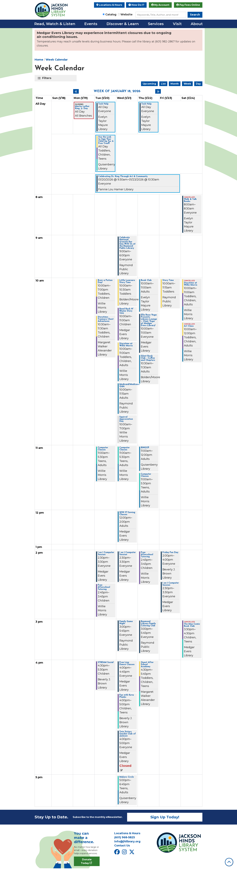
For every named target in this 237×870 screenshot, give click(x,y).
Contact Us (122, 845)
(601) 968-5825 (124, 837)
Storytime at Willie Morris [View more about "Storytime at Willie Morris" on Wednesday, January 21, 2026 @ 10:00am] (126, 345)
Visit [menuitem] (177, 24)
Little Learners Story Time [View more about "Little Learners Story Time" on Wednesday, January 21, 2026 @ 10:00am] (127, 281)
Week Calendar (57, 59)
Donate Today (86, 861)
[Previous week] (76, 91)
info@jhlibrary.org (127, 841)
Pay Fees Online (188, 4)
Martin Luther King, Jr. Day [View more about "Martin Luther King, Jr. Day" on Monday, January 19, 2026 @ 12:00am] (82, 107)
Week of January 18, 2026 (117, 91)
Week (187, 83)
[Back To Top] (229, 862)
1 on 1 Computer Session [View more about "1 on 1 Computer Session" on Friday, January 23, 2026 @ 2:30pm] (170, 584)
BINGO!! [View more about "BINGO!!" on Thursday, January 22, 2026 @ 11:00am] (145, 448)
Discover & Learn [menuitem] (123, 24)
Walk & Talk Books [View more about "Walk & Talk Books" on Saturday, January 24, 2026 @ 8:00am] (190, 200)
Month (174, 83)
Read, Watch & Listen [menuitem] (54, 24)
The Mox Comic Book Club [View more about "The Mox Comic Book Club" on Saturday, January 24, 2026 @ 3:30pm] (192, 625)
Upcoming (149, 83)
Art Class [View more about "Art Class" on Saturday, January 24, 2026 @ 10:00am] (189, 326)
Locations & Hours (109, 4)
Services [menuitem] (156, 24)
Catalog (110, 14)
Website (126, 14)
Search (195, 14)
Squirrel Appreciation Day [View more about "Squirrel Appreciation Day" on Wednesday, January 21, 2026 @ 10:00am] (126, 419)
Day (198, 83)
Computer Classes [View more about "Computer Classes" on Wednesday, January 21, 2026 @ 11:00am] (124, 449)
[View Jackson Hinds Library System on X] (132, 853)
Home (39, 59)
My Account (160, 4)
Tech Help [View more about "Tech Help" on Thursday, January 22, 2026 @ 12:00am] (146, 104)
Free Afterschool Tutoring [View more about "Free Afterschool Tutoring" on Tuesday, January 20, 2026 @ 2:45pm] (104, 587)
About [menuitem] (197, 24)
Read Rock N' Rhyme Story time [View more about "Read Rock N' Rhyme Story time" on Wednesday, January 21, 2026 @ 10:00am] (126, 311)
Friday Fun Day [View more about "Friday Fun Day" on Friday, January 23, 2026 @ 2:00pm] (170, 553)
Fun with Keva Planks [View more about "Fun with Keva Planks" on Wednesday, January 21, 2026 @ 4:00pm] (126, 696)
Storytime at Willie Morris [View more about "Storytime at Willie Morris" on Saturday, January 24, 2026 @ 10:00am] (190, 284)
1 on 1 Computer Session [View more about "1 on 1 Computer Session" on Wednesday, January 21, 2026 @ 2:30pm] (127, 554)
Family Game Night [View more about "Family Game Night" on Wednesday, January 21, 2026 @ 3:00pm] (126, 623)
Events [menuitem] (90, 24)
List (163, 83)
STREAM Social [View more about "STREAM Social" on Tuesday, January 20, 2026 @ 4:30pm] (106, 662)
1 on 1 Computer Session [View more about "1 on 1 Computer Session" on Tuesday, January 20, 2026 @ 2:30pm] (106, 554)
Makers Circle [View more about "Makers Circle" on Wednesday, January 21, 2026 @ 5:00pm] (126, 777)
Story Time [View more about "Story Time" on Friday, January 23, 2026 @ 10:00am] (168, 280)
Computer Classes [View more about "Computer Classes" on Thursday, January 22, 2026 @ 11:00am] (146, 475)
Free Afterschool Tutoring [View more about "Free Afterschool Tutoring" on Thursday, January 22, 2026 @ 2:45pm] (147, 555)
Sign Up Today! (164, 817)
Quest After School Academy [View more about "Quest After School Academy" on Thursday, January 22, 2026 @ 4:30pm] (147, 664)
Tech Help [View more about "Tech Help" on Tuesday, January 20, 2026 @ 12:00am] (103, 104)
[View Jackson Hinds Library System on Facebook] (117, 853)
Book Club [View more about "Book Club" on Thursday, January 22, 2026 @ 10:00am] (146, 280)
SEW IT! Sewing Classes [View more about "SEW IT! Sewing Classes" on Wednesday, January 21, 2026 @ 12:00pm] (127, 513)
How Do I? (136, 4)
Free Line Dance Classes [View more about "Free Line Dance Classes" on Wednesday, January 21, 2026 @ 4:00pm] (127, 663)
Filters (47, 78)
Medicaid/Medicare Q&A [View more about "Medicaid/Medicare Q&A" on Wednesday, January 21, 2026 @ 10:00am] (129, 385)
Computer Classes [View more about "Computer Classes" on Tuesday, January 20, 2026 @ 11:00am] (103, 449)
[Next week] (158, 91)
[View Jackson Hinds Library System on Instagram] (125, 853)
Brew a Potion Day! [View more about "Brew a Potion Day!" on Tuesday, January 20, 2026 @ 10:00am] (105, 281)
